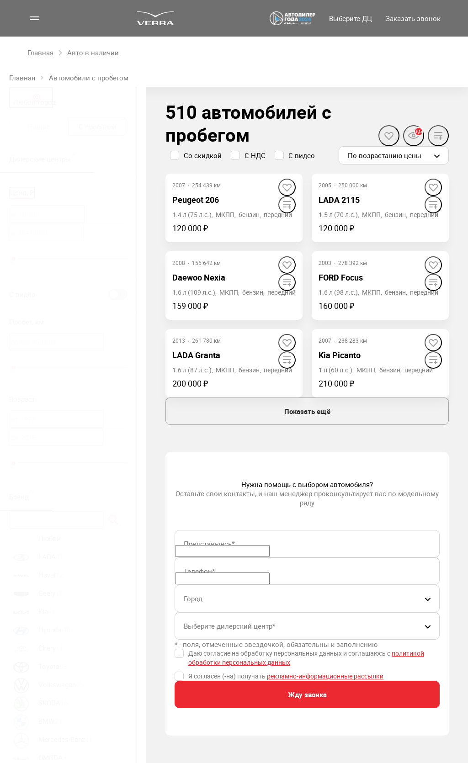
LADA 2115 (339, 199)
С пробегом (97, 126)
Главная (22, 77)
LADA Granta (196, 355)
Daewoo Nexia (198, 277)
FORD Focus (341, 277)
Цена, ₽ (22, 192)
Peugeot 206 (195, 199)
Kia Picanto (340, 355)
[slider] (13, 258)
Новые (38, 126)
